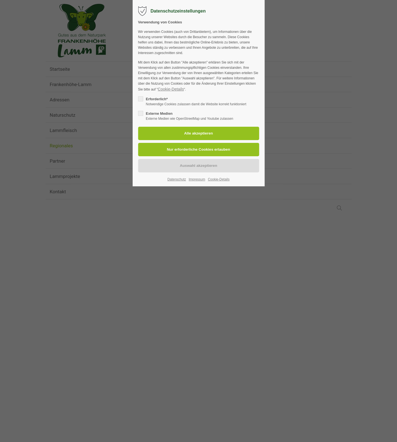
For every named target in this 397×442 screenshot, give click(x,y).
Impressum (197, 179)
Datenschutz (176, 179)
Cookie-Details (171, 89)
